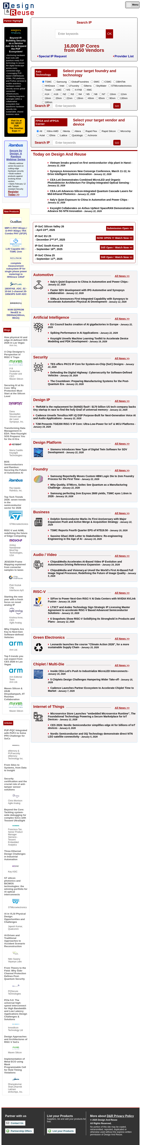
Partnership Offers (19, 1130)
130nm (124, 98)
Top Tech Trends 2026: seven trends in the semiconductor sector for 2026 (15, 502)
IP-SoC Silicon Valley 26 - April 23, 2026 (49, 228)
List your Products (61, 1130)
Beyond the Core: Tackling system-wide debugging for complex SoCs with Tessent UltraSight (15, 815)
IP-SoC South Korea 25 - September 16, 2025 (49, 247)
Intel (62, 85)
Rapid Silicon (109, 131)
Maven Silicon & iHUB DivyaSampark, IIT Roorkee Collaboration (14, 694)
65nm (102, 98)
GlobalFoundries (80, 81)
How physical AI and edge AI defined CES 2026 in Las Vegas (16, 340)
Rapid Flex (91, 131)
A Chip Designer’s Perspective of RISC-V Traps (14, 354)
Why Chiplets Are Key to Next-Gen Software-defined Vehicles (14, 633)
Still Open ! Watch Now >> (117, 247)
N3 (72, 94)
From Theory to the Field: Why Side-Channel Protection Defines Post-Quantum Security (15, 973)
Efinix (52, 135)
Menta (66, 131)
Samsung (62, 81)
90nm (112, 98)
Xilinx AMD (53, 131)
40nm (91, 98)
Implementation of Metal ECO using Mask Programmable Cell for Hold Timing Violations (15, 1066)
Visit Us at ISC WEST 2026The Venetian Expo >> (16, 125)
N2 (64, 94)
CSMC (107, 81)
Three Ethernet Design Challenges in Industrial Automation (15, 855)
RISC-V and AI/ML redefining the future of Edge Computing (15, 533)
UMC (59, 89)
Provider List (124, 56)
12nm (124, 94)
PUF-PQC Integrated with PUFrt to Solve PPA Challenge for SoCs (15, 734)
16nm (48, 98)
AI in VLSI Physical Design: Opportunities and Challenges (15, 917)
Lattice (63, 135)
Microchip (126, 131)
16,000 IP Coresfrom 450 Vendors (84, 48)
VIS (68, 89)
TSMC (48, 81)
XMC (89, 89)
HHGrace (50, 85)
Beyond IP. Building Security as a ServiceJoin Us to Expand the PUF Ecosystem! (15, 44)
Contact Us (14, 1123)
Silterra (87, 85)
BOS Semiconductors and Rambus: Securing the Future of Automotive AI (15, 467)
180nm (48, 102)
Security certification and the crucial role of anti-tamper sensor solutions (15, 784)
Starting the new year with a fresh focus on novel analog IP (13, 600)
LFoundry (74, 85)
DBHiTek (121, 81)
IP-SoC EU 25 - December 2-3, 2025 (50, 238)
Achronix (92, 135)
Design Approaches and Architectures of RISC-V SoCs (15, 1039)
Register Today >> (13, 193)
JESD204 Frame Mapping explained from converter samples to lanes (15, 565)
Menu (132, 5)
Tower (48, 89)
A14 (47, 94)
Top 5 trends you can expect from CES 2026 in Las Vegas (13, 660)
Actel (42, 135)
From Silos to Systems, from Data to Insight (15, 768)
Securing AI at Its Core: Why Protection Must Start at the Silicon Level (14, 391)
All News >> (122, 276)
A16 (56, 94)
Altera (78, 131)
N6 (95, 94)
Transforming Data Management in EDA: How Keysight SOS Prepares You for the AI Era (15, 433)
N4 (80, 94)
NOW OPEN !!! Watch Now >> (115, 238)
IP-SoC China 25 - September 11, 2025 (48, 257)
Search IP (84, 22)
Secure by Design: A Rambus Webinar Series (15, 155)
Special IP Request (53, 56)
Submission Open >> (120, 228)
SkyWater (101, 85)
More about (112, 1116)
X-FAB (78, 89)
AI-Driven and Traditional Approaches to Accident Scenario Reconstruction (14, 941)
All (40, 131)
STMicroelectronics (121, 85)
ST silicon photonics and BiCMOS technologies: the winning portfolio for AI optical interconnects (15, 886)
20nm (59, 98)
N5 (88, 94)
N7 (103, 94)
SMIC (97, 81)
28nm (80, 98)
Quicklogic (77, 135)
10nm (113, 94)
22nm (69, 98)
